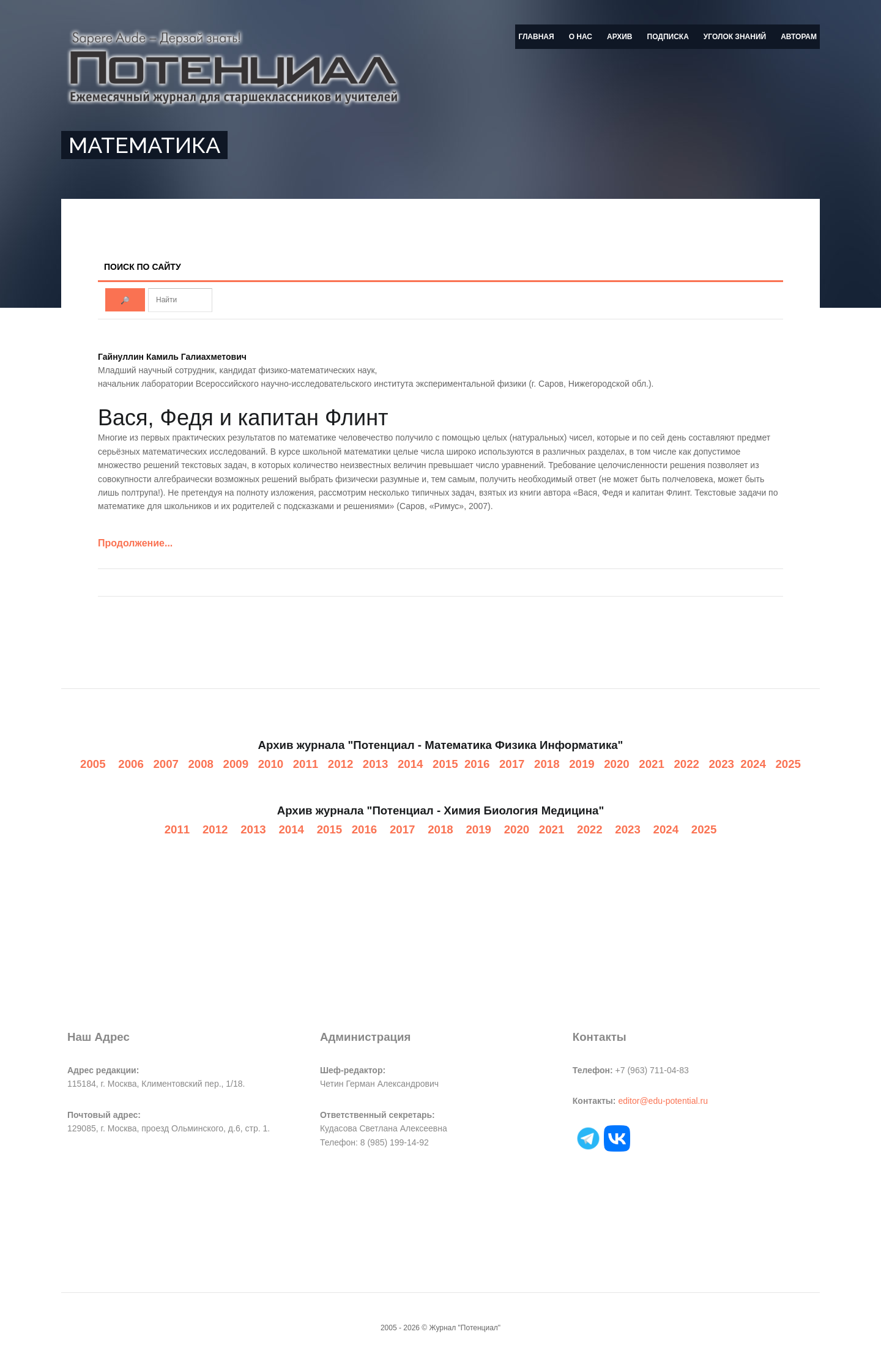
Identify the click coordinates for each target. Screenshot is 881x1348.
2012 (341, 764)
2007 (166, 764)
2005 (93, 764)
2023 (721, 764)
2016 (477, 764)
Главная (536, 36)
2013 (375, 764)
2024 (753, 764)
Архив (620, 36)
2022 (686, 764)
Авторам (799, 36)
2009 (236, 764)
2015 (445, 764)
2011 (306, 764)
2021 (651, 764)
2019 (582, 764)
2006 (131, 764)
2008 (201, 764)
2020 (617, 764)
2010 (271, 764)
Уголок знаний (735, 36)
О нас (580, 36)
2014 (410, 764)
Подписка (668, 36)
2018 (547, 764)
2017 (512, 764)
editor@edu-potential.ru (663, 1101)
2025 (788, 764)
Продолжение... (135, 543)
